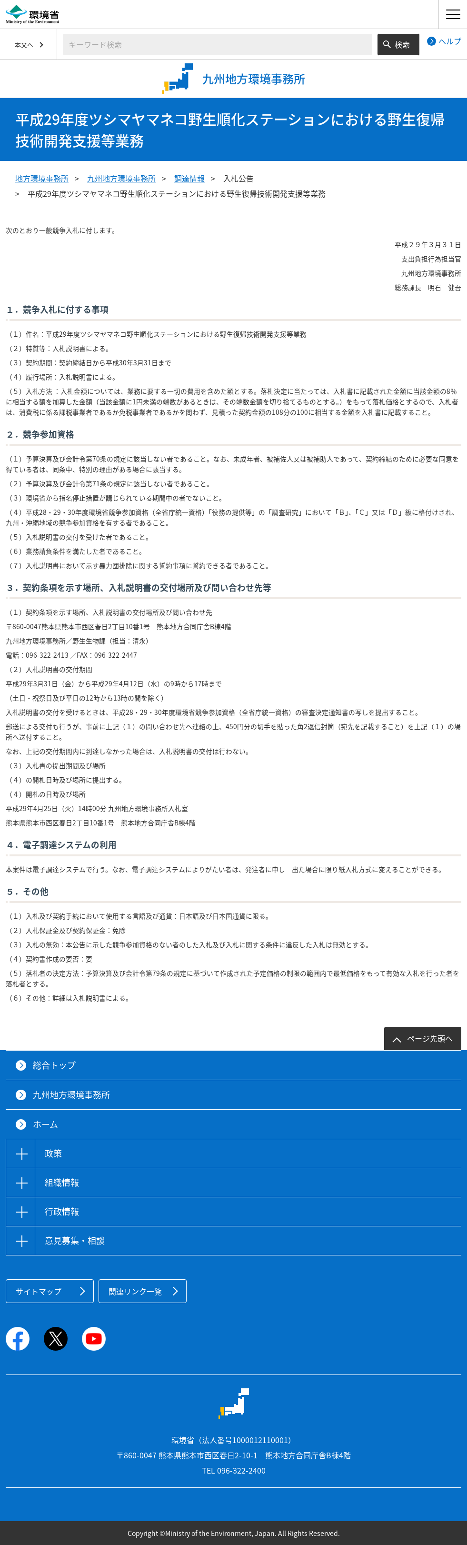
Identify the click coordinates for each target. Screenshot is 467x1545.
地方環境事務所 (42, 178)
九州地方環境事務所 (121, 178)
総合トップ (54, 1065)
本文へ (24, 44)
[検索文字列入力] (217, 44)
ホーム (45, 1124)
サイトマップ (38, 1291)
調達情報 (189, 178)
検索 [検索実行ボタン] (402, 44)
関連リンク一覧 (135, 1291)
